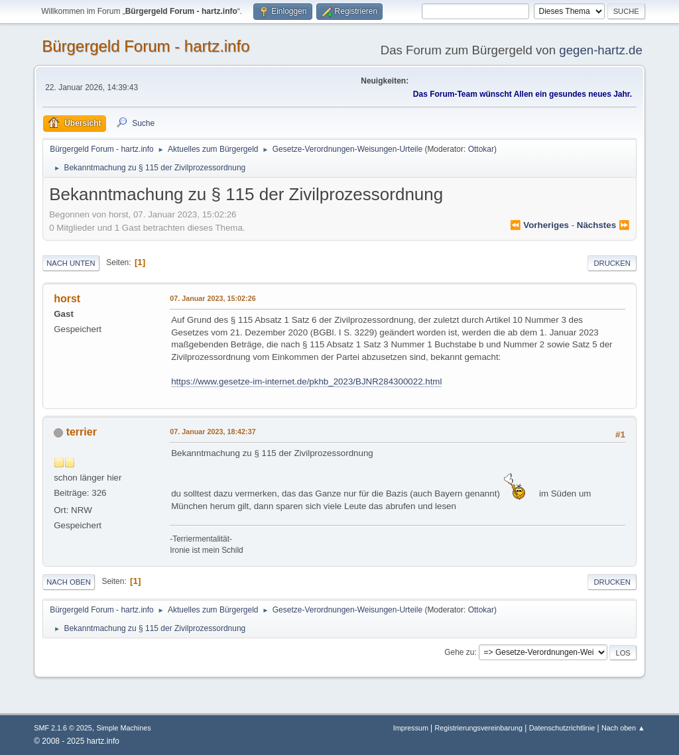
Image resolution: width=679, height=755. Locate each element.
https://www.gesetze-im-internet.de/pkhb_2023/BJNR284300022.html (306, 381)
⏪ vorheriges (539, 225)
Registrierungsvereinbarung (478, 728)
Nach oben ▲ (623, 728)
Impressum (411, 728)
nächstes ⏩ (603, 225)
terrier (81, 431)
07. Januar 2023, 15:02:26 (212, 298)
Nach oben (68, 582)
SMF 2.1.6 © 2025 (63, 728)
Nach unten (70, 263)
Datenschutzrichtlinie (562, 728)
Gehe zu (459, 652)
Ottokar (481, 149)
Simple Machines (124, 728)
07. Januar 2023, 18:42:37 (212, 432)
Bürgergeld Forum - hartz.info (145, 46)
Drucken (611, 263)
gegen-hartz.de (601, 50)
